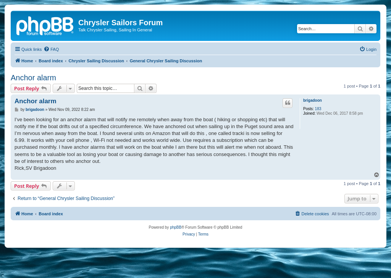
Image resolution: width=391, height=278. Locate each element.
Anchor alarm (33, 77)
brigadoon (312, 100)
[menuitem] (51, 49)
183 (318, 109)
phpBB (175, 227)
